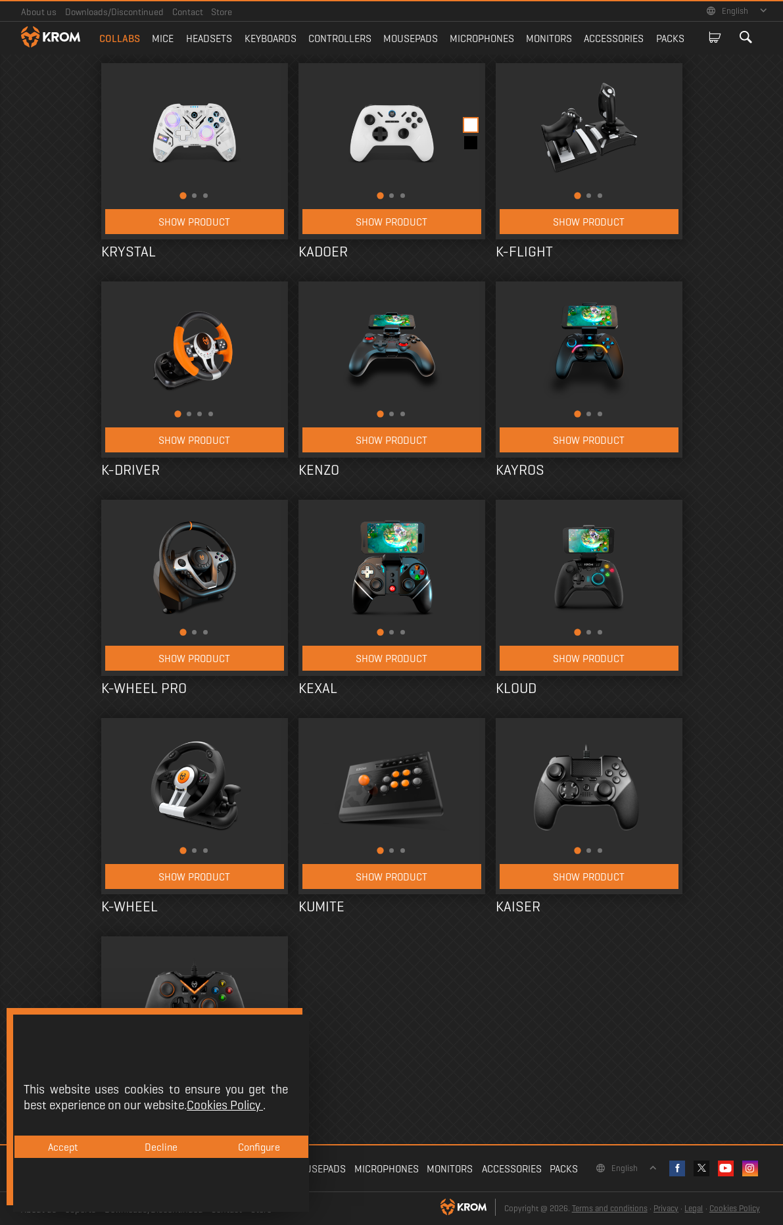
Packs (670, 38)
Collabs (119, 38)
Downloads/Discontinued (114, 12)
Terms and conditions (610, 1208)
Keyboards (271, 38)
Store (221, 12)
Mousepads (410, 38)
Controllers (339, 38)
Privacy (665, 1208)
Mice (163, 38)
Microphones (482, 38)
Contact (187, 12)
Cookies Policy (734, 1208)
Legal (693, 1208)
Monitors (549, 38)
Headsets (209, 38)
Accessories (614, 38)
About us (39, 12)
